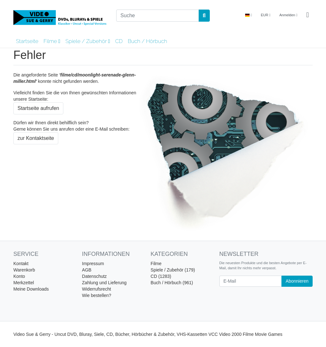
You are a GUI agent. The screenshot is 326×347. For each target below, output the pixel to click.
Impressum (93, 263)
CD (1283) (161, 276)
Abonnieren (297, 281)
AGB (87, 269)
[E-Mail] (250, 281)
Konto (19, 276)
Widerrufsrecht (96, 289)
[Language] (248, 15)
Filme (51, 41)
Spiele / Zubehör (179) (173, 269)
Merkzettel (23, 282)
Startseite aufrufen (38, 108)
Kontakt (20, 263)
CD (119, 41)
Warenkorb (24, 269)
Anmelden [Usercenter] (288, 15)
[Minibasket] (307, 15)
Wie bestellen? (96, 295)
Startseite (27, 41)
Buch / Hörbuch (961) (172, 282)
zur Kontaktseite (36, 138)
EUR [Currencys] (265, 15)
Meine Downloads (31, 289)
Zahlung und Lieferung (104, 282)
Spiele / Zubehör (87, 41)
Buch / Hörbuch (147, 41)
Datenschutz (94, 276)
